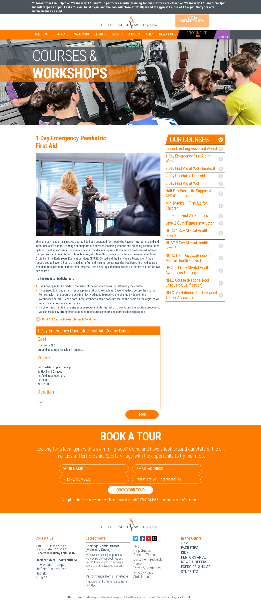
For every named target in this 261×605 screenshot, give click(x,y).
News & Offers (194, 562)
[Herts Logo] (130, 22)
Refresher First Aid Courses (194, 215)
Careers (138, 564)
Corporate (60, 34)
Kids (184, 552)
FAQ (136, 546)
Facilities (40, 34)
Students (189, 571)
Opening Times (144, 555)
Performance (193, 557)
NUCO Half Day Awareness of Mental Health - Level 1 (194, 258)
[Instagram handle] (154, 538)
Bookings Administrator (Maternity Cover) (102, 548)
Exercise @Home (195, 567)
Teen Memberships (68, 19)
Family (148, 34)
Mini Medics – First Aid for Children (194, 206)
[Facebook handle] (142, 538)
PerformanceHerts (197, 34)
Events (117, 34)
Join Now (43, 20)
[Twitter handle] (135, 538)
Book (142, 415)
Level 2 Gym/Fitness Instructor (194, 223)
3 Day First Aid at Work (194, 183)
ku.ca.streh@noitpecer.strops (56, 553)
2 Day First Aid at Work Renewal (194, 168)
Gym (184, 543)
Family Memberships (192, 19)
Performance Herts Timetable (107, 576)
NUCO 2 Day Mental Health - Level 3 (194, 245)
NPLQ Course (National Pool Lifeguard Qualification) (194, 283)
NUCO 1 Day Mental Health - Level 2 (194, 233)
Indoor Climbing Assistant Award (194, 148)
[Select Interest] (167, 479)
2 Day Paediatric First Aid (194, 175)
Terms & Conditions (147, 568)
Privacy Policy (143, 572)
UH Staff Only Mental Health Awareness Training (194, 270)
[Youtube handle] (148, 538)
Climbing (100, 34)
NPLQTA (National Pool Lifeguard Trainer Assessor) (194, 295)
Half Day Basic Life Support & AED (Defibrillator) (194, 193)
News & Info (167, 34)
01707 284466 (46, 546)
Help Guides (142, 550)
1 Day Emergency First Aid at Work (194, 158)
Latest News (95, 538)
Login (217, 19)
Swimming (81, 34)
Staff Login (141, 577)
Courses (134, 34)
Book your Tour (131, 489)
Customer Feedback (147, 559)
